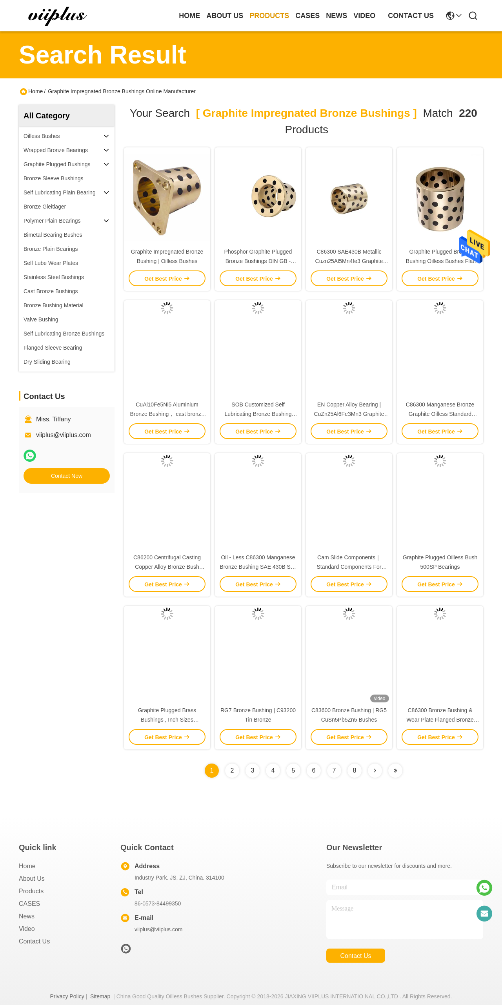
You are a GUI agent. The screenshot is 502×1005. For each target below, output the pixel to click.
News (27, 916)
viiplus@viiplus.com (63, 435)
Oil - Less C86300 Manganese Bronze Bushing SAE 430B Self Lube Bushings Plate (258, 566)
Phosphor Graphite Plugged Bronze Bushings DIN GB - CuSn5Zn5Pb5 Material (258, 261)
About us (32, 878)
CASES (29, 903)
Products (31, 891)
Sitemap (100, 996)
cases (307, 16)
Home (189, 16)
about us (224, 16)
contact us (411, 16)
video (364, 16)
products (269, 16)
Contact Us (34, 941)
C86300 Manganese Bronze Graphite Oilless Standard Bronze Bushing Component (440, 413)
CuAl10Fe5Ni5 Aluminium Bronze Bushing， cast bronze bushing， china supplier (167, 413)
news (336, 16)
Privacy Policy (67, 996)
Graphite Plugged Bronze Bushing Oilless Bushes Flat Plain (440, 261)
